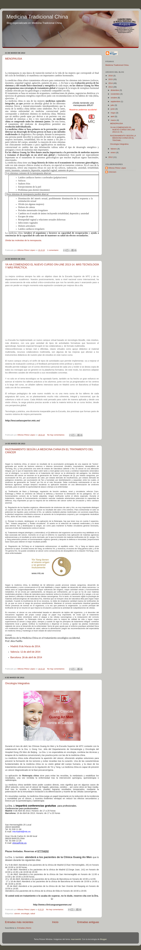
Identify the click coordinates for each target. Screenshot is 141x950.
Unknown (112, 172)
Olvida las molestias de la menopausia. (23, 240)
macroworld (76, 939)
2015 (110, 79)
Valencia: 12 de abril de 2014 (25, 651)
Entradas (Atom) (24, 928)
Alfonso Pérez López (117, 168)
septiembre (116, 101)
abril (113, 116)
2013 (110, 87)
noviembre (115, 94)
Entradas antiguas (88, 922)
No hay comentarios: (56, 435)
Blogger (103, 939)
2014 (110, 83)
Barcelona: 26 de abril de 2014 (26, 657)
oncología (25, 913)
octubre (114, 98)
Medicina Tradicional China (37, 17)
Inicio (55, 922)
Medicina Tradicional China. (117, 65)
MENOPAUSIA (13, 58)
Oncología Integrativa (17, 683)
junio (113, 109)
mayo (113, 113)
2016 (110, 76)
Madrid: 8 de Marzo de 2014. (25, 646)
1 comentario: (53, 250)
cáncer (17, 913)
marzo (114, 120)
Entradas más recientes (19, 922)
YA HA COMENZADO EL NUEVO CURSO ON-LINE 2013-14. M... (122, 129)
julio (113, 105)
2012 (110, 157)
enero (113, 152)
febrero (114, 149)
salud (32, 913)
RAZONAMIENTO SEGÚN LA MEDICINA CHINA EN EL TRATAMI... (123, 138)
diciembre (115, 90)
